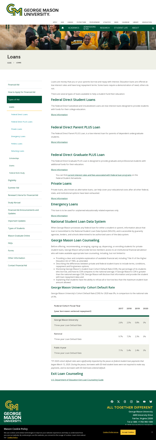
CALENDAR (125, 22)
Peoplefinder (95, 22)
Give (62, 22)
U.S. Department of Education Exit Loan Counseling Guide (77, 379)
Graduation (147, 22)
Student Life (121, 27)
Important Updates (17, 221)
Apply (55, 22)
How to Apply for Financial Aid (21, 92)
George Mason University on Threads (125, 402)
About (135, 27)
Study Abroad (14, 202)
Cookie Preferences (110, 432)
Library (135, 22)
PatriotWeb (81, 22)
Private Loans (16, 129)
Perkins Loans (16, 144)
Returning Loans (17, 151)
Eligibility (12, 180)
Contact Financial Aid (17, 265)
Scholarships (14, 158)
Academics (73, 27)
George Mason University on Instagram (131, 402)
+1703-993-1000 (145, 422)
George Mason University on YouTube (144, 402)
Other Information (16, 258)
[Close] (152, 432)
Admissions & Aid (90, 27)
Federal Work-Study (17, 173)
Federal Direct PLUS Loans (21, 122)
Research (105, 27)
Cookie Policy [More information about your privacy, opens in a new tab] (12, 437)
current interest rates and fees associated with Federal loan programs (99, 175)
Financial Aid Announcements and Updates (23, 212)
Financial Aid (13, 84)
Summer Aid (13, 187)
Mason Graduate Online (19, 235)
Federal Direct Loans (19, 114)
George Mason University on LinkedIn (138, 402)
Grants (11, 165)
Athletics (107, 22)
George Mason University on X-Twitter (118, 402)
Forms (11, 250)
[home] (62, 28)
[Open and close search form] (153, 28)
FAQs (10, 243)
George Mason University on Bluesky (151, 402)
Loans (11, 107)
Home (9, 63)
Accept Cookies (128, 432)
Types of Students (16, 228)
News (116, 22)
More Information (59, 114)
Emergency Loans (18, 136)
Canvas (70, 22)
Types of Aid (13, 99)
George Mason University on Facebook (112, 402)
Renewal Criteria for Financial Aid (23, 195)
